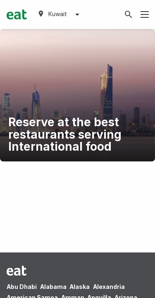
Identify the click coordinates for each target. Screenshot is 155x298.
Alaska (79, 286)
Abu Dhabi (22, 286)
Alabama (53, 286)
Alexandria (109, 286)
